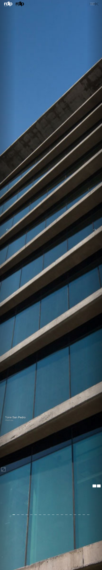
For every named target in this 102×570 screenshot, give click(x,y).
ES (91, 4)
